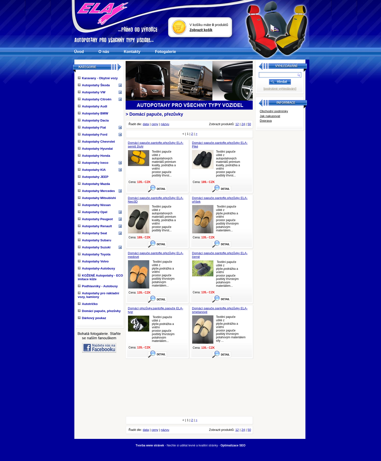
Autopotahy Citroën (94, 99)
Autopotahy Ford (92, 134)
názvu (165, 124)
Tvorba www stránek (150, 445)
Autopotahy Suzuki (94, 247)
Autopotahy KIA (92, 170)
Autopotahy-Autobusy (96, 268)
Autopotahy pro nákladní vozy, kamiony (98, 295)
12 (237, 124)
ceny (154, 124)
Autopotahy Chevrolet (96, 141)
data (146, 124)
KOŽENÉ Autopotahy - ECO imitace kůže (100, 277)
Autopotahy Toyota (94, 254)
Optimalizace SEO (232, 445)
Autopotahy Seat (92, 233)
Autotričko (88, 304)
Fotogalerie (165, 52)
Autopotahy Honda (94, 155)
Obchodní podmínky (274, 111)
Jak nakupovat (270, 116)
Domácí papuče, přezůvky (99, 311)
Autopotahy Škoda (94, 85)
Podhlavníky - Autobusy (98, 286)
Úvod (79, 52)
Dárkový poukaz (92, 318)
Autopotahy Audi (92, 106)
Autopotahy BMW (93, 113)
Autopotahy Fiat (92, 127)
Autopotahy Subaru (94, 240)
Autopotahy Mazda (94, 184)
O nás (103, 52)
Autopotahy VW (91, 92)
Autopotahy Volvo (93, 261)
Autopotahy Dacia (93, 120)
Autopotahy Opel (92, 212)
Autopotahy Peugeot (95, 219)
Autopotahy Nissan (94, 205)
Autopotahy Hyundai (95, 148)
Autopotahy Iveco (93, 163)
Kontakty (132, 52)
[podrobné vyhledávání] (279, 88)
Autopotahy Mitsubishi (97, 198)
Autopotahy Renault (95, 226)
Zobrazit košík (201, 30)
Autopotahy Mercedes (96, 191)
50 (249, 124)
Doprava (266, 120)
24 (243, 124)
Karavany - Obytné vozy (98, 78)
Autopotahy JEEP (93, 177)
